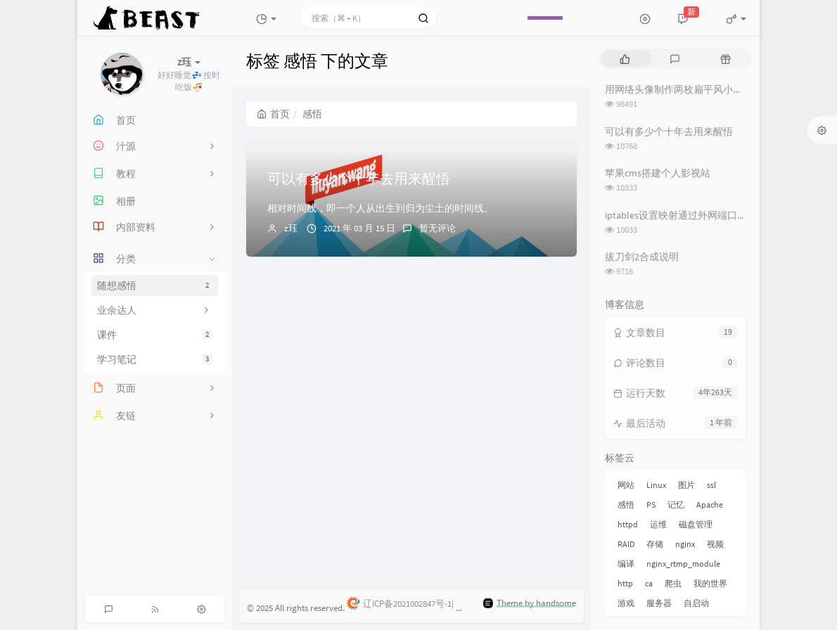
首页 (273, 114)
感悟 (626, 504)
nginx (685, 544)
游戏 (626, 603)
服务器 (659, 603)
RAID (626, 544)
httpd (628, 524)
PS (651, 504)
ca (649, 583)
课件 (154, 334)
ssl (711, 485)
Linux (656, 485)
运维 (658, 524)
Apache (709, 504)
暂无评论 (437, 228)
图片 (686, 485)
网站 (626, 485)
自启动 (696, 603)
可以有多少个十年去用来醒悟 (358, 178)
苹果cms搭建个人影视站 (657, 173)
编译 (626, 563)
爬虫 (673, 583)
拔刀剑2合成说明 (642, 256)
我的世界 (710, 583)
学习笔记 (154, 359)
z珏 (291, 228)
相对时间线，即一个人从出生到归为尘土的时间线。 (380, 208)
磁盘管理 (696, 524)
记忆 (675, 504)
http (625, 583)
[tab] (625, 58)
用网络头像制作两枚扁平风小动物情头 (688, 89)
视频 (715, 544)
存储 (654, 544)
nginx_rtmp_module (683, 563)
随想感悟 (154, 285)
